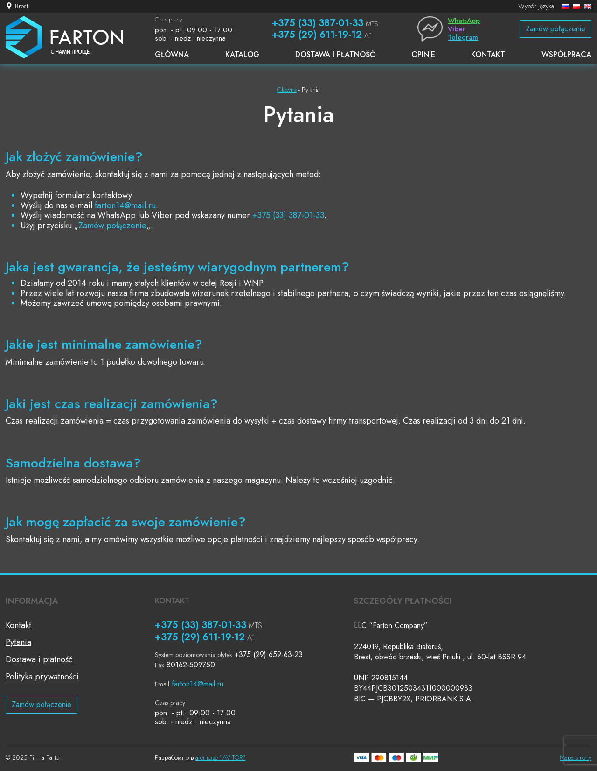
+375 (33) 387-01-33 (317, 23)
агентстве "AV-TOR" (220, 757)
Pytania (18, 642)
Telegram (463, 37)
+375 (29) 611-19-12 (317, 35)
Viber (456, 29)
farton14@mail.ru (125, 205)
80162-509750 (191, 664)
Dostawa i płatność (39, 659)
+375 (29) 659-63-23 (269, 654)
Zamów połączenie (555, 28)
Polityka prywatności (42, 677)
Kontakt (18, 625)
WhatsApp (464, 20)
